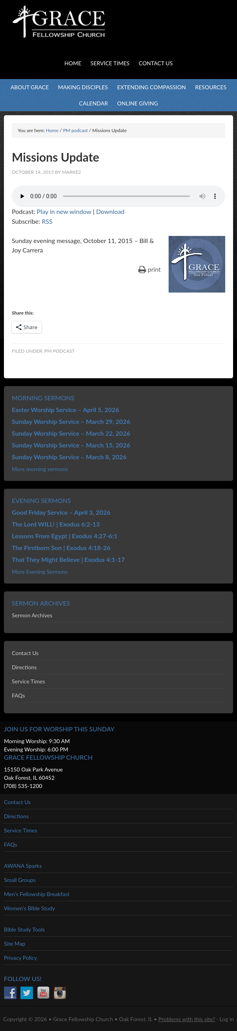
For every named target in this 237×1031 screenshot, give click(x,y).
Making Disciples (83, 87)
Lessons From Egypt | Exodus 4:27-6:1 (65, 535)
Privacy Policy (20, 957)
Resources (210, 87)
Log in (226, 1019)
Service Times (28, 681)
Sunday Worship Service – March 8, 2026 (69, 456)
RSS (47, 221)
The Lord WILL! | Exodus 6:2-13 (56, 524)
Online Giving (137, 103)
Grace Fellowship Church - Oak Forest (78, 31)
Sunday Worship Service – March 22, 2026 (71, 433)
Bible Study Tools (24, 929)
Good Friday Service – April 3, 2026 (61, 512)
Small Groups (20, 879)
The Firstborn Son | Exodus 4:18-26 (61, 547)
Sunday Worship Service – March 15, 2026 (71, 445)
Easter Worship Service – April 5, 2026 (65, 409)
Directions (24, 667)
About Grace (30, 87)
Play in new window (64, 211)
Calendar (93, 103)
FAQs (18, 695)
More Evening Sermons (40, 571)
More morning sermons (40, 469)
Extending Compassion (151, 87)
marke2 (71, 172)
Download (110, 211)
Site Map (14, 943)
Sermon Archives (32, 615)
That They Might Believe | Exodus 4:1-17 (68, 559)
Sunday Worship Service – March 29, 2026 (71, 421)
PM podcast (59, 351)
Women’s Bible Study (29, 908)
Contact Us (25, 653)
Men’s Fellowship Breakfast (37, 894)
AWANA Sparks (23, 865)
